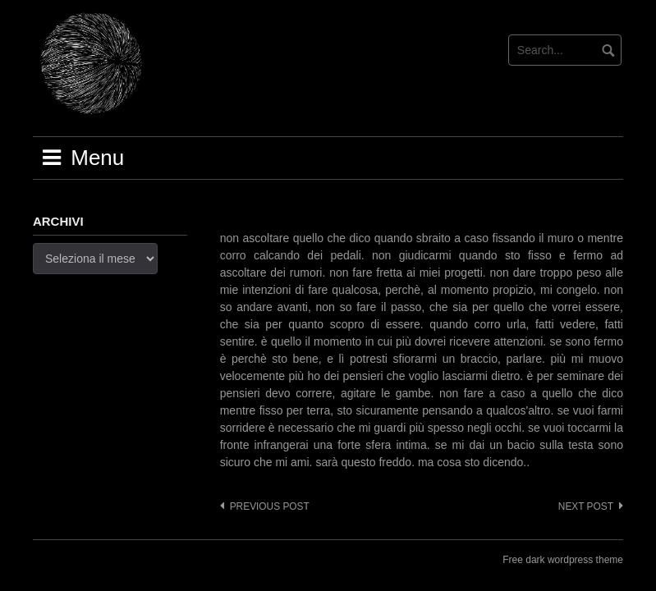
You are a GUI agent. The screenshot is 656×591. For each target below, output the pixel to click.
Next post (585, 506)
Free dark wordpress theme (562, 560)
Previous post (270, 506)
